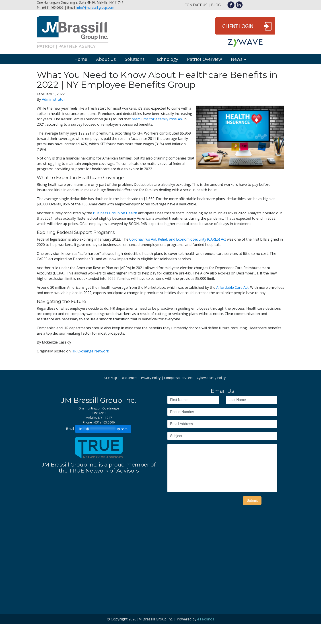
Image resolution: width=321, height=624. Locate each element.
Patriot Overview (204, 59)
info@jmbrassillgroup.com (95, 7)
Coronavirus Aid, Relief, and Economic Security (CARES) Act (177, 239)
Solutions (135, 59)
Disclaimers (129, 378)
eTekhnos (205, 619)
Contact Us (196, 4)
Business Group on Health (115, 213)
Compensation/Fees (178, 378)
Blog (216, 4)
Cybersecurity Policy (211, 378)
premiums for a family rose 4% (157, 119)
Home (80, 59)
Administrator (53, 99)
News (237, 59)
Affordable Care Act (232, 287)
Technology (166, 59)
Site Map (110, 378)
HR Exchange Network (90, 351)
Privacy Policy (150, 378)
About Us (106, 59)
